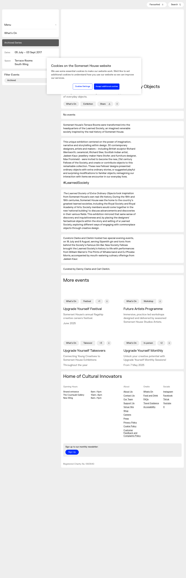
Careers (127, 415)
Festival (87, 301)
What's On (10, 33)
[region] (94, 76)
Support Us (129, 403)
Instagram (168, 392)
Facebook (168, 395)
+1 (99, 301)
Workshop (148, 301)
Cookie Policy (130, 426)
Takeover (87, 343)
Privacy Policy (130, 422)
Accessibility (149, 407)
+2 (161, 343)
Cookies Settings (82, 86)
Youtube (167, 403)
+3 (101, 343)
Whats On (148, 392)
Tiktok (166, 399)
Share (105, 104)
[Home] (30, 16)
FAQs (146, 399)
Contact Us (129, 395)
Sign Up (72, 452)
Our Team (128, 399)
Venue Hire (129, 407)
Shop (126, 411)
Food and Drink (150, 395)
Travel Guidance (151, 403)
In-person (148, 343)
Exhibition (88, 104)
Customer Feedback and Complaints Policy (132, 433)
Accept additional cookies (107, 86)
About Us (128, 392)
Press (126, 419)
